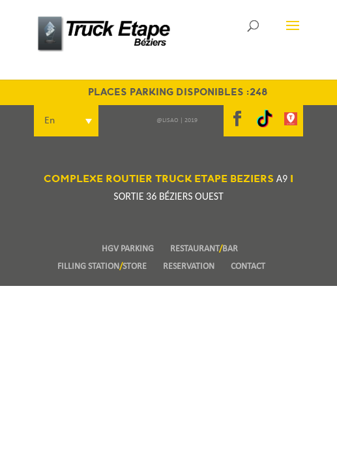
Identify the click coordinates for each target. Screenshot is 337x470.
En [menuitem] (49, 121)
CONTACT (248, 267)
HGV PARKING (128, 249)
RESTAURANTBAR (204, 249)
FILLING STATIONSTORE (102, 267)
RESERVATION (188, 267)
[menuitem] (66, 120)
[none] (115, 120)
